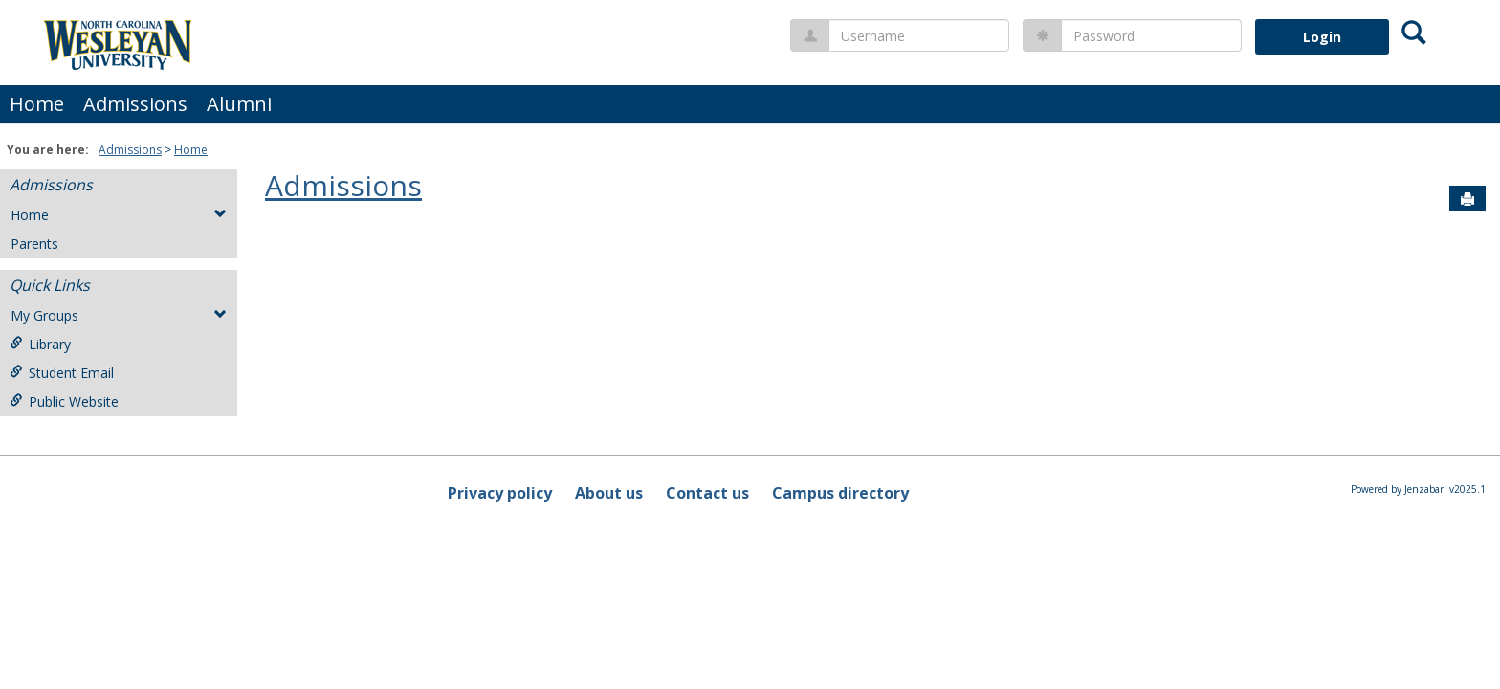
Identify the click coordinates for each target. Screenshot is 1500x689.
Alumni (239, 104)
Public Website (64, 401)
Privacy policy (500, 492)
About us (609, 492)
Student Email (62, 373)
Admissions (135, 104)
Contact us (707, 492)
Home (37, 104)
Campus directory (840, 492)
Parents (34, 243)
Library (40, 344)
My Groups (119, 315)
